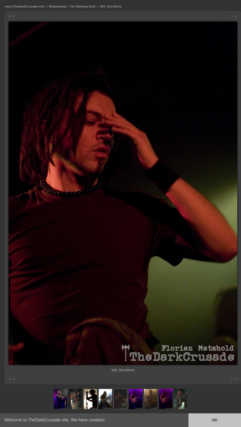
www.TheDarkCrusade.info (24, 6)
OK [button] (215, 420)
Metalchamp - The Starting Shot (72, 6)
